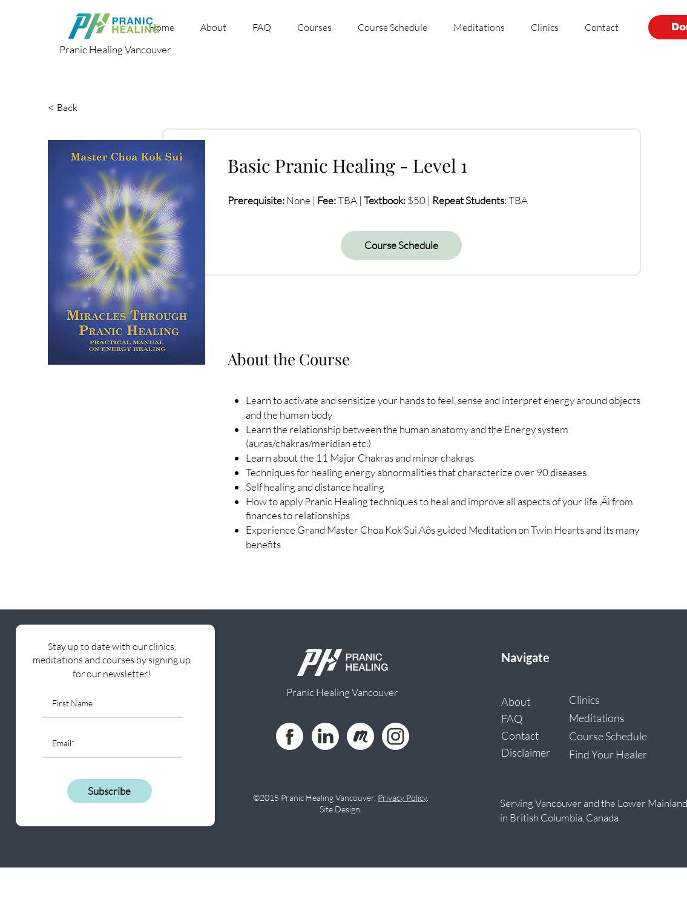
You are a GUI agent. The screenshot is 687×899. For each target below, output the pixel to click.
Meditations (597, 718)
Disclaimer (525, 752)
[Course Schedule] (401, 245)
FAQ (511, 718)
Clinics (584, 699)
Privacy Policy (402, 797)
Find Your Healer (604, 754)
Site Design (340, 809)
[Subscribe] (109, 791)
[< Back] (81, 108)
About (515, 701)
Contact (520, 735)
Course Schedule (604, 736)
